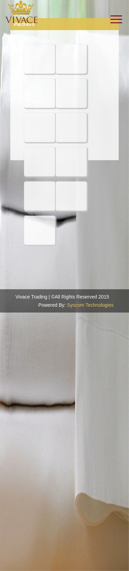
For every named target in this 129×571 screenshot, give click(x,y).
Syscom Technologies (90, 305)
